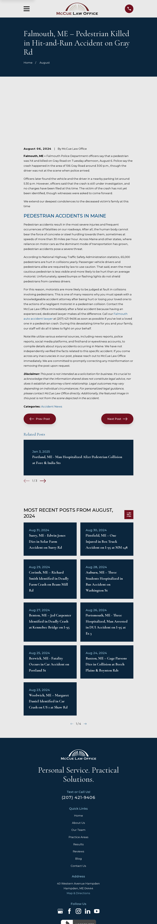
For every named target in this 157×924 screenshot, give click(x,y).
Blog (78, 808)
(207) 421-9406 (78, 747)
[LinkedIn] (87, 861)
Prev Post (40, 369)
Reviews (78, 801)
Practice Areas (78, 787)
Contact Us (78, 816)
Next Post (117, 369)
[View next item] (43, 431)
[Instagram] (78, 861)
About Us (78, 773)
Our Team (78, 780)
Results (78, 794)
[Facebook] (69, 861)
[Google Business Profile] (60, 861)
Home (78, 765)
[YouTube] (96, 861)
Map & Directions (78, 843)
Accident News (51, 356)
